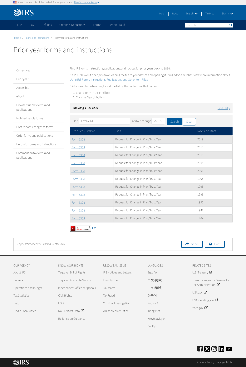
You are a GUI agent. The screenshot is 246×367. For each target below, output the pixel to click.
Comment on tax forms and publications (33, 155)
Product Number (83, 131)
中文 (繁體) (155, 288)
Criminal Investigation (116, 303)
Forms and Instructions (37, 38)
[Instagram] (214, 348)
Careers (18, 280)
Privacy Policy (205, 362)
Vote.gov (199, 308)
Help (162, 14)
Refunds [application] (47, 25)
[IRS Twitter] (207, 348)
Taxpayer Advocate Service (74, 280)
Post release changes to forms (34, 127)
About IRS (19, 272)
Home (17, 38)
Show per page (141, 121)
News (175, 14)
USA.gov (199, 292)
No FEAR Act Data (71, 311)
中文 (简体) (155, 280)
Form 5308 (78, 139)
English (192, 14)
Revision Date (206, 131)
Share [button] (195, 244)
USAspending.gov (205, 300)
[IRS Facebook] (200, 348)
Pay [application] (32, 25)
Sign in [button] (227, 14)
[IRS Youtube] (229, 348)
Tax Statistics (21, 295)
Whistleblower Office (116, 311)
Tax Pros (209, 14)
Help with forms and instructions (36, 144)
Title (118, 131)
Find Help (224, 108)
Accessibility (225, 362)
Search (230, 25)
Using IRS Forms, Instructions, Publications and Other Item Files (109, 80)
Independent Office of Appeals (77, 288)
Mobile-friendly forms (29, 118)
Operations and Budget (27, 288)
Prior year (22, 79)
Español (153, 272)
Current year (24, 70)
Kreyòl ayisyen (156, 319)
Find (75, 121)
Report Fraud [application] (117, 25)
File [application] (19, 25)
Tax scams (109, 288)
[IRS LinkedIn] (221, 348)
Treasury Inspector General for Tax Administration (211, 282)
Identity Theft (111, 280)
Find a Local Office (24, 311)
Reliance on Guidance (71, 319)
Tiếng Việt (154, 311)
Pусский (153, 303)
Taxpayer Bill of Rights (71, 272)
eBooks (21, 96)
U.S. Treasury (202, 272)
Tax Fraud (109, 295)
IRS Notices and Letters (117, 272)
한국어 (152, 295)
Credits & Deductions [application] (72, 25)
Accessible (22, 88)
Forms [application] (97, 25)
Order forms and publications (34, 136)
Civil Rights (65, 295)
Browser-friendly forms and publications (33, 107)
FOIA (61, 303)
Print (217, 244)
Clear (189, 122)
